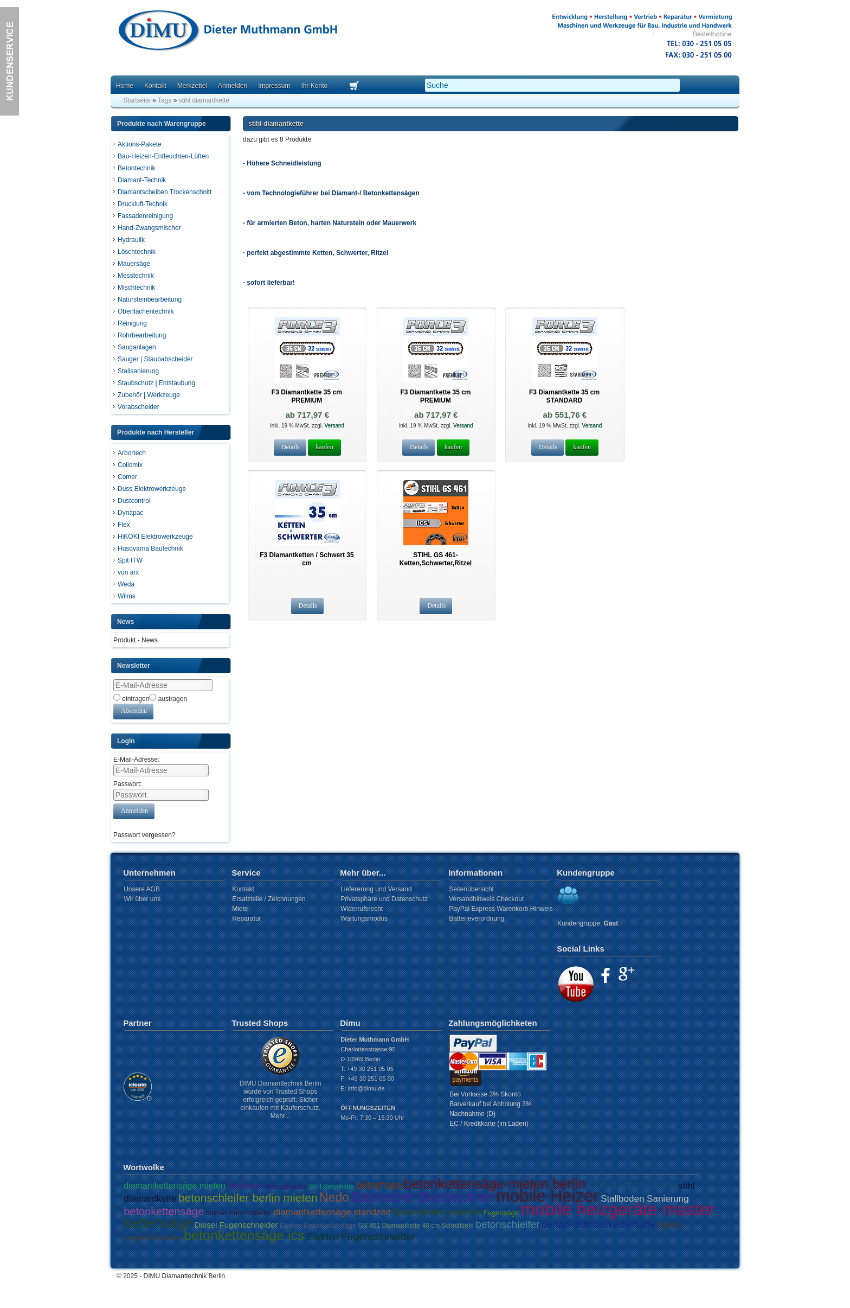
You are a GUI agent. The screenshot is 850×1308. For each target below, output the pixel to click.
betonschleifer (507, 1224)
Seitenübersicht (471, 889)
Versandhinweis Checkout (486, 899)
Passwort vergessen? (144, 835)
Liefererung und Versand (375, 889)
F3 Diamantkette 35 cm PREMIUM (307, 396)
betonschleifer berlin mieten (248, 1197)
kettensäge (158, 1223)
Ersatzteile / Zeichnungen (268, 899)
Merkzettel (192, 86)
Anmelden (232, 86)
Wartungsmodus (364, 918)
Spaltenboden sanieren (437, 1212)
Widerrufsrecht (361, 909)
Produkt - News (135, 640)
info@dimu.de (366, 1088)
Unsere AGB (142, 889)
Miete (240, 909)
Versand (333, 426)
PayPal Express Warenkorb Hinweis (501, 909)
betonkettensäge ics (244, 1235)
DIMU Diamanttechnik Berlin (185, 1276)
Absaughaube (285, 1186)
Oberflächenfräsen (632, 1185)
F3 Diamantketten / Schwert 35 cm (306, 559)
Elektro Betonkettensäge (318, 1225)
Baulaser (244, 1185)
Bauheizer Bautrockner (422, 1197)
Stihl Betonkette (331, 1186)
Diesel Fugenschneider (236, 1224)
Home (124, 86)
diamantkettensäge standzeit (331, 1212)
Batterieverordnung (476, 918)
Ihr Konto (314, 86)
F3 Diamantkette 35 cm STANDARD (564, 396)
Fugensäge (501, 1213)
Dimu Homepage (227, 32)
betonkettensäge (164, 1211)
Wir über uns (142, 899)
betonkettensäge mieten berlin (494, 1183)
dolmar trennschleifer (238, 1213)
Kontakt (155, 86)
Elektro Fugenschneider (360, 1236)
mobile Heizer (547, 1195)
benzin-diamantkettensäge (599, 1224)
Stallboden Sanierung (645, 1199)
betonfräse (379, 1185)
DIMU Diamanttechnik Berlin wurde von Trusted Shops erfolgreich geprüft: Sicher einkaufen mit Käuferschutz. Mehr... (280, 1100)
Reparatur (246, 918)
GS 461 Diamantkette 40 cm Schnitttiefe (416, 1225)
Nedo (334, 1197)
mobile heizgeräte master (617, 1209)
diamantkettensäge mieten (175, 1185)
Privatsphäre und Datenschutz (384, 899)
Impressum (274, 86)
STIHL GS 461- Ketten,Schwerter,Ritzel (436, 559)
